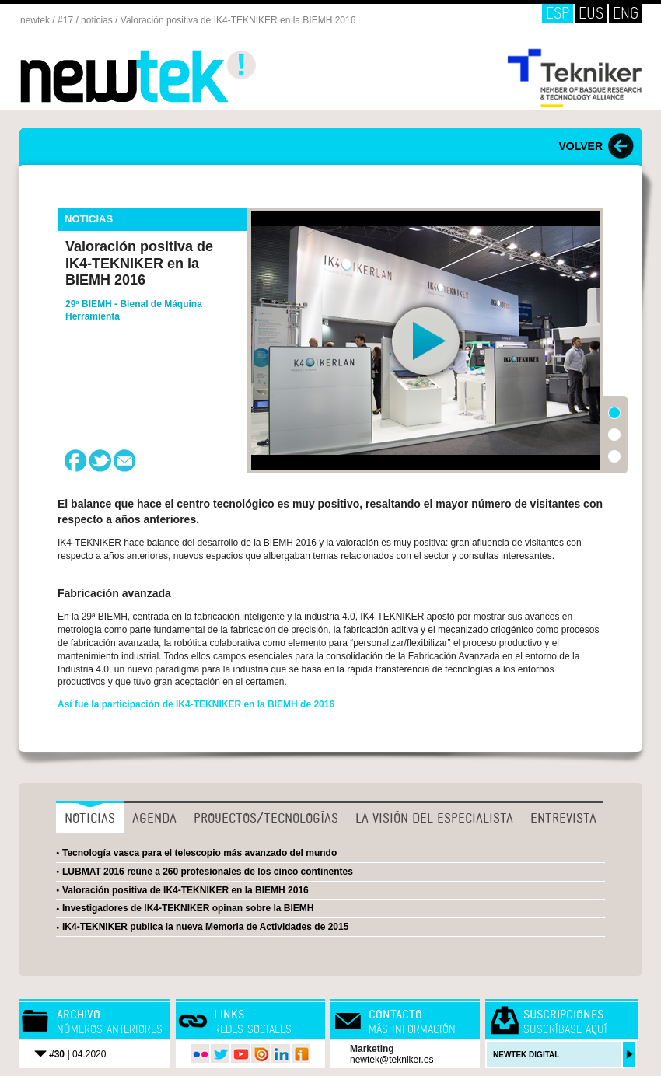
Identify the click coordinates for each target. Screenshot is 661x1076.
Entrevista (563, 818)
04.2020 (77, 1054)
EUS (591, 13)
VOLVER (580, 146)
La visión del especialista (434, 818)
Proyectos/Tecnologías (266, 818)
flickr (200, 1053)
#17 (65, 20)
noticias (97, 20)
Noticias (90, 818)
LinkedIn (280, 1053)
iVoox (301, 1053)
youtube (240, 1053)
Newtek (139, 76)
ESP (557, 13)
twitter (220, 1053)
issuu (260, 1053)
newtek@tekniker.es (392, 1059)
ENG (625, 13)
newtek (35, 20)
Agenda (154, 818)
